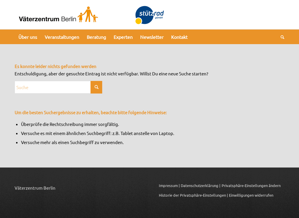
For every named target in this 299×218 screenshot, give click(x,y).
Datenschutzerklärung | (200, 185)
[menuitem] (28, 37)
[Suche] (280, 37)
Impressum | (169, 185)
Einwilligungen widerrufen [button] (251, 195)
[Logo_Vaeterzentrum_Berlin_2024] (58, 14)
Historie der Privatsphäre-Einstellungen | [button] (193, 195)
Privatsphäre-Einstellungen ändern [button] (251, 185)
